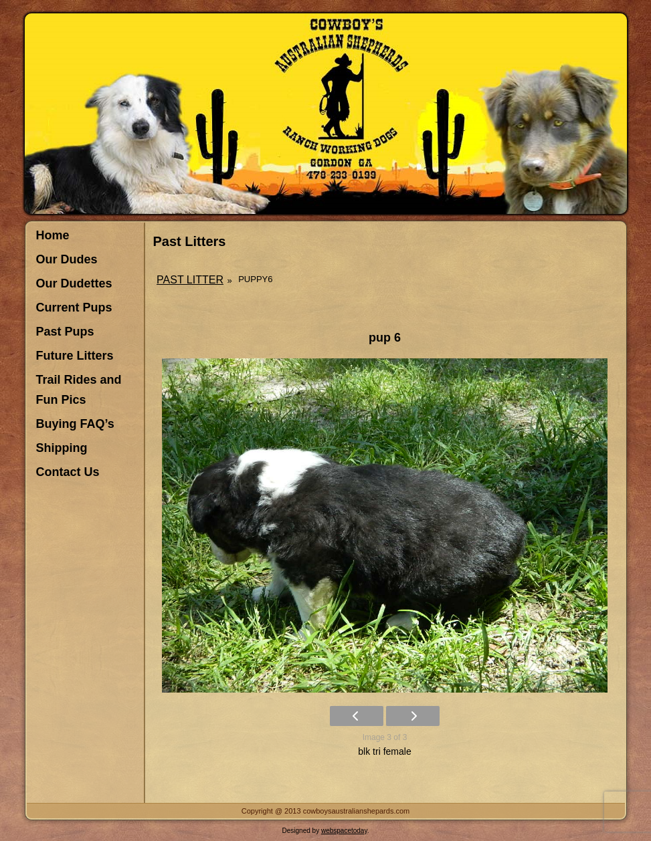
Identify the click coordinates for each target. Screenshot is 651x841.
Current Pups (74, 307)
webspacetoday (344, 830)
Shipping (62, 448)
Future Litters (75, 355)
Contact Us (68, 472)
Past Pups (65, 331)
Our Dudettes (74, 283)
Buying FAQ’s (75, 424)
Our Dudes (67, 259)
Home (53, 235)
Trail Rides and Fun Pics (79, 389)
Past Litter (190, 279)
